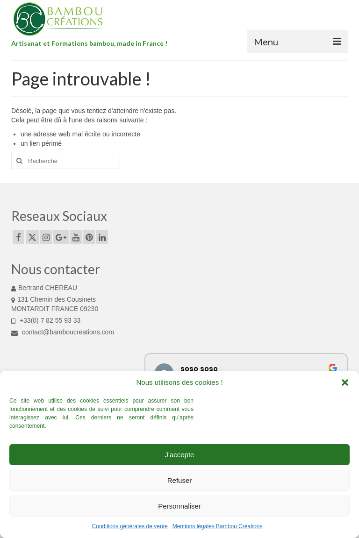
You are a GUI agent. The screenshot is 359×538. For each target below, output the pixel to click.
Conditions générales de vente (130, 526)
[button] (345, 382)
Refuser (179, 480)
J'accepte (179, 455)
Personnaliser (179, 506)
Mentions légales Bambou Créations (217, 526)
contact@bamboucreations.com (62, 332)
